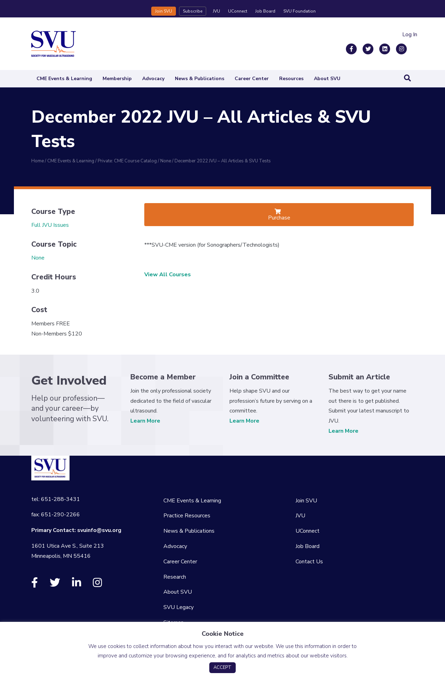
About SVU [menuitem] (177, 592)
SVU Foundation (299, 11)
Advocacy (153, 78)
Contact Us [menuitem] (309, 561)
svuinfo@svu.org (99, 530)
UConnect (237, 11)
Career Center (252, 78)
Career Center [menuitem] (180, 561)
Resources (291, 78)
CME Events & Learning (64, 78)
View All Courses (167, 274)
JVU (216, 11)
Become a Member (163, 377)
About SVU (327, 78)
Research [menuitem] (174, 577)
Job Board (265, 11)
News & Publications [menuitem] (189, 531)
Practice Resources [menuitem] (186, 515)
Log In (409, 34)
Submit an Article (359, 377)
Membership (117, 78)
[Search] (407, 78)
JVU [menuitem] (300, 515)
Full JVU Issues (50, 225)
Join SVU (163, 11)
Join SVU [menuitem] (306, 500)
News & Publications (199, 78)
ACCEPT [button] (222, 667)
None (37, 258)
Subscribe (192, 11)
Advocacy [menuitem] (175, 546)
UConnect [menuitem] (307, 531)
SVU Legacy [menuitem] (178, 607)
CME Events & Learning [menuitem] (192, 500)
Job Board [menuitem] (307, 546)
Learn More (145, 421)
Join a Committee (259, 377)
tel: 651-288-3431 (55, 499)
